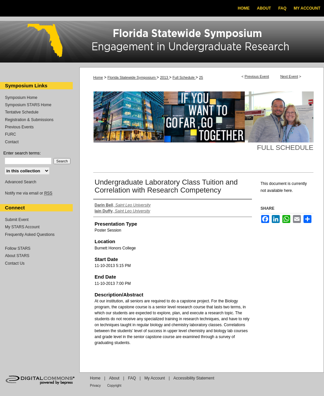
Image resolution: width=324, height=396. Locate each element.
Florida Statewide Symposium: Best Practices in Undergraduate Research (162, 43)
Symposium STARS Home (28, 105)
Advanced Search (20, 182)
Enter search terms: (22, 153)
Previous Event (257, 76)
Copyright (114, 385)
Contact (12, 142)
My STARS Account (22, 227)
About (114, 378)
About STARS (17, 255)
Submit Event (16, 219)
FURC (10, 134)
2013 (164, 77)
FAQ (132, 378)
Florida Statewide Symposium (132, 77)
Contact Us (14, 263)
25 (201, 77)
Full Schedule (184, 77)
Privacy (95, 385)
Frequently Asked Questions (30, 234)
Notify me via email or (28, 193)
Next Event (289, 76)
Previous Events (19, 127)
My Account (154, 378)
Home (98, 77)
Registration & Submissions (29, 119)
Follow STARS (17, 248)
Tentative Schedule (21, 112)
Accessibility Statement (194, 378)
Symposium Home (21, 97)
